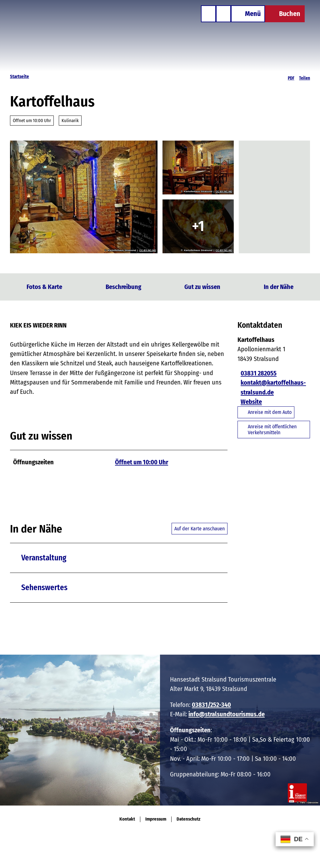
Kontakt (127, 819)
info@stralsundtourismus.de (226, 714)
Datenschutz (188, 819)
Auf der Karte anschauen (199, 529)
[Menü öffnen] (243, 18)
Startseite (19, 76)
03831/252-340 (211, 704)
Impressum (155, 819)
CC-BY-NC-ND (147, 250)
